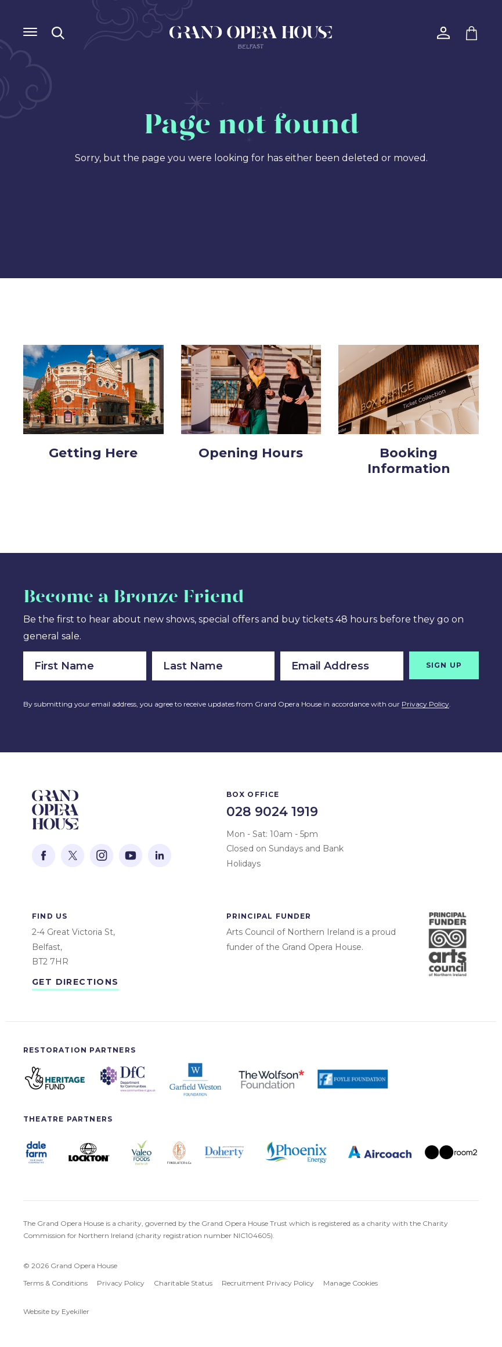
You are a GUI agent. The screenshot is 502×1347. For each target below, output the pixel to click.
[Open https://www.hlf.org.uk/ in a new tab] (55, 1079)
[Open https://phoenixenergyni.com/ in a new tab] (296, 1152)
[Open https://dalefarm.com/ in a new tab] (36, 1152)
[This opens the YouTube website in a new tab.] (130, 855)
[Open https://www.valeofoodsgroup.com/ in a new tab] (141, 1152)
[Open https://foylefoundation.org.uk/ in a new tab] (353, 1079)
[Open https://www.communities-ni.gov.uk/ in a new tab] (128, 1079)
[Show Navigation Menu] (30, 31)
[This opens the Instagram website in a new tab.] (101, 855)
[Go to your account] (443, 33)
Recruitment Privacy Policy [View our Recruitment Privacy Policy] (268, 1283)
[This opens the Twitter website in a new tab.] (72, 855)
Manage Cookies (350, 1283)
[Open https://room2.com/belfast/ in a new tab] (451, 1152)
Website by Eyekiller (56, 1311)
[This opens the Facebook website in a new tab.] (43, 855)
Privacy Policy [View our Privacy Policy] (121, 1283)
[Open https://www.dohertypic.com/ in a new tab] (224, 1152)
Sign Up (444, 665)
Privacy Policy (425, 704)
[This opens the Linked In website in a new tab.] (159, 855)
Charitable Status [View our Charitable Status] (183, 1283)
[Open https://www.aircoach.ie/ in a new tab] (379, 1152)
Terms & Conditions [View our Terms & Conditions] (55, 1283)
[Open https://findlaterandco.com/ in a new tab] (179, 1152)
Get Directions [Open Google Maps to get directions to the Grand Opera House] (75, 982)
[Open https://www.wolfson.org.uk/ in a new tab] (271, 1079)
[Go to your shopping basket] (471, 33)
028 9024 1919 (272, 812)
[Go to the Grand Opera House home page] (250, 40)
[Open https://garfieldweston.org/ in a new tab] (197, 1080)
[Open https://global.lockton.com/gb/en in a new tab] (89, 1152)
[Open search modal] (58, 33)
